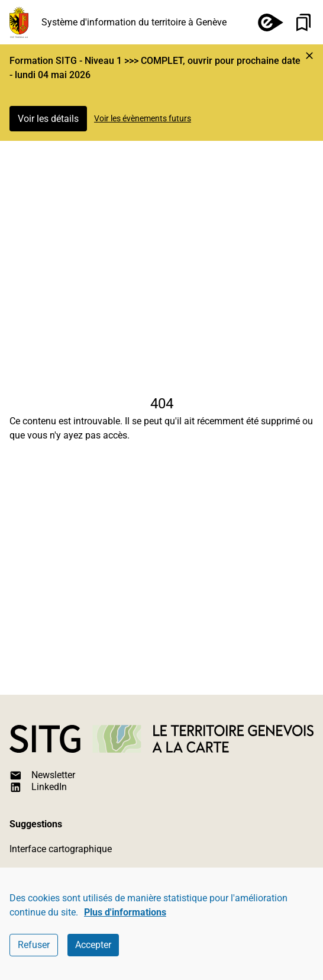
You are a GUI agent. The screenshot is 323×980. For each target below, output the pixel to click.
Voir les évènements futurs (142, 118)
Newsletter (42, 775)
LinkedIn (38, 787)
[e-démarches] (266, 22)
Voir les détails (48, 118)
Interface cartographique (60, 849)
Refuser (34, 944)
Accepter (93, 944)
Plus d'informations (125, 912)
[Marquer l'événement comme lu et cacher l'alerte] (309, 56)
